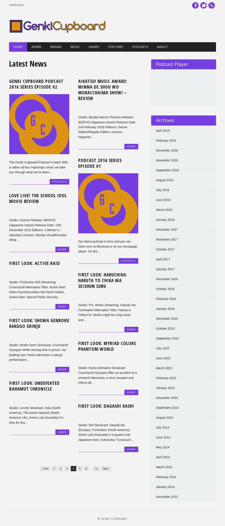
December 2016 (167, 279)
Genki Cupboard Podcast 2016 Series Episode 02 (36, 84)
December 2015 (167, 318)
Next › (106, 468)
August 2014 (164, 417)
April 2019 (163, 130)
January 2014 (165, 487)
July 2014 (162, 427)
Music (75, 47)
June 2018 (163, 200)
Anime (36, 47)
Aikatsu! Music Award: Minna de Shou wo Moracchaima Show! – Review (102, 89)
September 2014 (167, 407)
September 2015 (167, 338)
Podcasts (140, 47)
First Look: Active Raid (34, 263)
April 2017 (163, 259)
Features (115, 47)
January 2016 (165, 308)
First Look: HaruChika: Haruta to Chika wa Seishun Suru (102, 280)
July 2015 (162, 348)
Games (94, 47)
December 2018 (167, 150)
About (162, 47)
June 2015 (163, 358)
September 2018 (167, 170)
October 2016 (165, 289)
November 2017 (167, 239)
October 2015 (165, 328)
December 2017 (167, 229)
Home (18, 47)
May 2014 (162, 447)
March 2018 (164, 210)
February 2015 (166, 378)
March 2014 (164, 467)
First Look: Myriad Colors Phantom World (107, 346)
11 (96, 468)
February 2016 (166, 299)
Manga (56, 47)
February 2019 (166, 140)
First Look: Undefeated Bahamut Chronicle (34, 386)
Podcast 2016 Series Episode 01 (100, 163)
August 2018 (164, 180)
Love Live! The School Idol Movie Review (38, 198)
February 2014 (166, 477)
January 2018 (165, 219)
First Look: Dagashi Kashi (106, 406)
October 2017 (165, 249)
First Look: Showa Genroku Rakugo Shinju (39, 323)
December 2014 (167, 398)
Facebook (195, 5)
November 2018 (167, 160)
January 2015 (165, 388)
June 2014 (163, 437)
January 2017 (165, 269)
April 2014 (163, 457)
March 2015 (164, 368)
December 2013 (167, 497)
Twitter (203, 5)
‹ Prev (45, 468)
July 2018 (162, 190)
